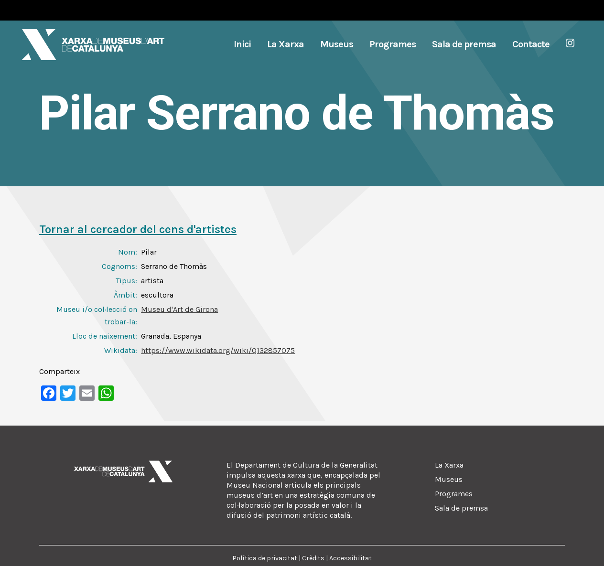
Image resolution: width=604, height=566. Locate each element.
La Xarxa (449, 465)
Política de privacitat (264, 558)
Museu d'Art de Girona (179, 309)
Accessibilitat (350, 558)
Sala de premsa (461, 508)
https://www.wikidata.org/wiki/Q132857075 (218, 350)
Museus (449, 479)
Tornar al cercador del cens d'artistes (138, 229)
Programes (454, 493)
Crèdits (313, 558)
